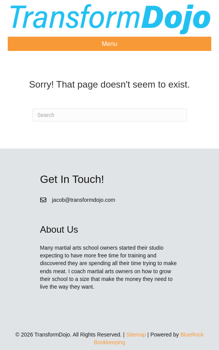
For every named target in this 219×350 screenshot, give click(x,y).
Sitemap (136, 334)
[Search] (109, 115)
